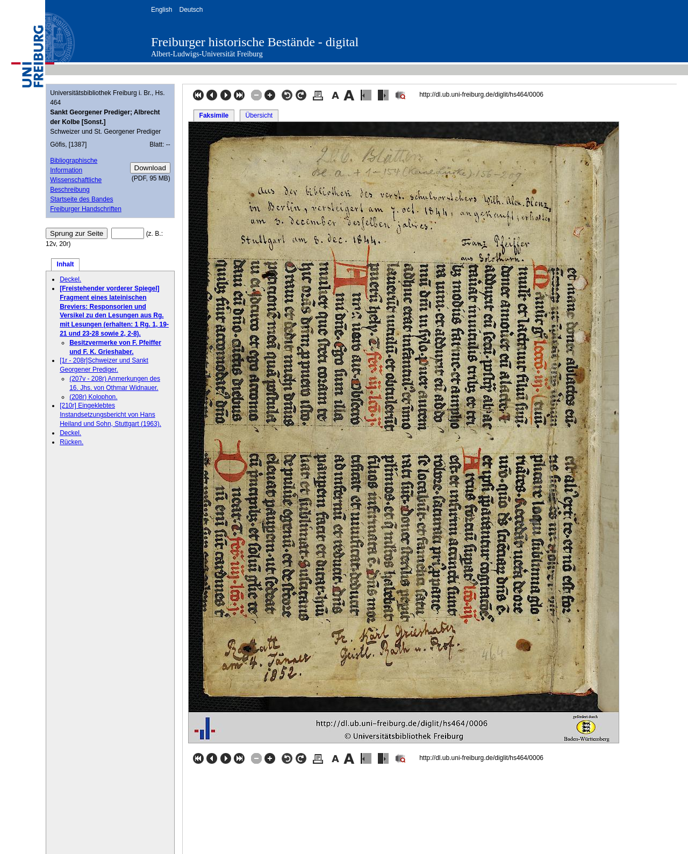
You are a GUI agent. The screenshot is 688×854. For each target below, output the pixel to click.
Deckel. (70, 279)
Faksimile (214, 115)
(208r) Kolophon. (93, 397)
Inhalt (65, 264)
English (161, 9)
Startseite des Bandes (81, 199)
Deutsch (191, 9)
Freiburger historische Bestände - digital (255, 42)
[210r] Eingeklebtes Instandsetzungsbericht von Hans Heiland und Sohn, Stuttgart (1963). (110, 415)
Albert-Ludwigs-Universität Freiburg (207, 54)
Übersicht (259, 115)
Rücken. (71, 442)
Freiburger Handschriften (85, 209)
